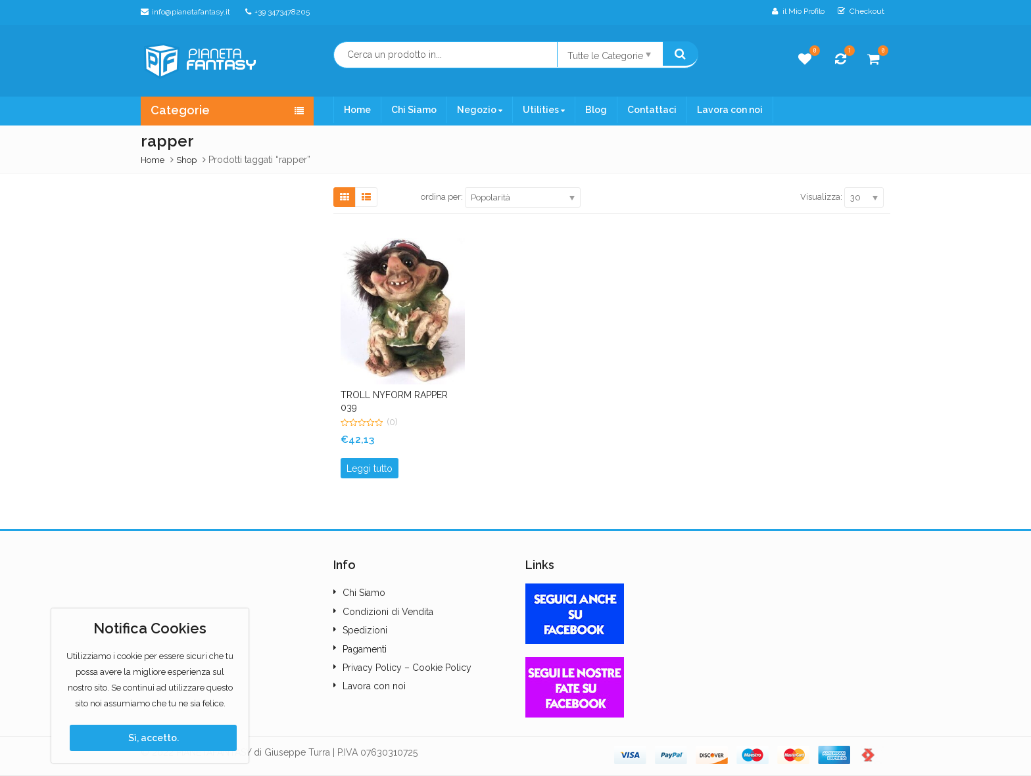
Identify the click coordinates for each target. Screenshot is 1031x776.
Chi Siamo (414, 109)
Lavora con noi (730, 109)
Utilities (544, 109)
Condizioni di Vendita (388, 611)
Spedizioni (365, 630)
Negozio (479, 109)
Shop (186, 160)
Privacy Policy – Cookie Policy (407, 667)
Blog (596, 109)
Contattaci (652, 109)
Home (357, 109)
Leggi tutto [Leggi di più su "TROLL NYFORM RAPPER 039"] (370, 468)
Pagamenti (365, 649)
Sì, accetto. (153, 738)
